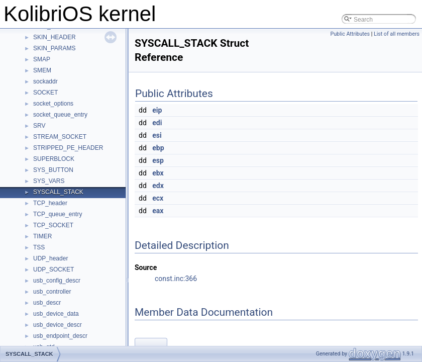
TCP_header (50, 203)
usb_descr (47, 302)
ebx (157, 173)
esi (156, 135)
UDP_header (50, 258)
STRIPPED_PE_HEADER (68, 147)
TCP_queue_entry (57, 214)
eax (157, 211)
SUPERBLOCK (53, 158)
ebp (158, 148)
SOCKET (45, 92)
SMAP (41, 59)
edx (158, 186)
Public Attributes (350, 34)
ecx (157, 198)
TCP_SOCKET (53, 225)
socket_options (53, 103)
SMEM (42, 70)
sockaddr (45, 81)
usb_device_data (56, 313)
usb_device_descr (57, 324)
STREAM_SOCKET (59, 136)
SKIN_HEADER (54, 37)
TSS (39, 247)
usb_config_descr (56, 280)
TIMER (42, 236)
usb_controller (52, 291)
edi (157, 123)
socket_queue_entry (60, 114)
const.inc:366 (176, 279)
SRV (39, 125)
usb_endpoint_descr (60, 335)
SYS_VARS (48, 181)
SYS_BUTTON (53, 169)
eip (157, 110)
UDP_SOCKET (53, 269)
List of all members (396, 34)
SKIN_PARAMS (54, 48)
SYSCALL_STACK (58, 192)
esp (158, 160)
